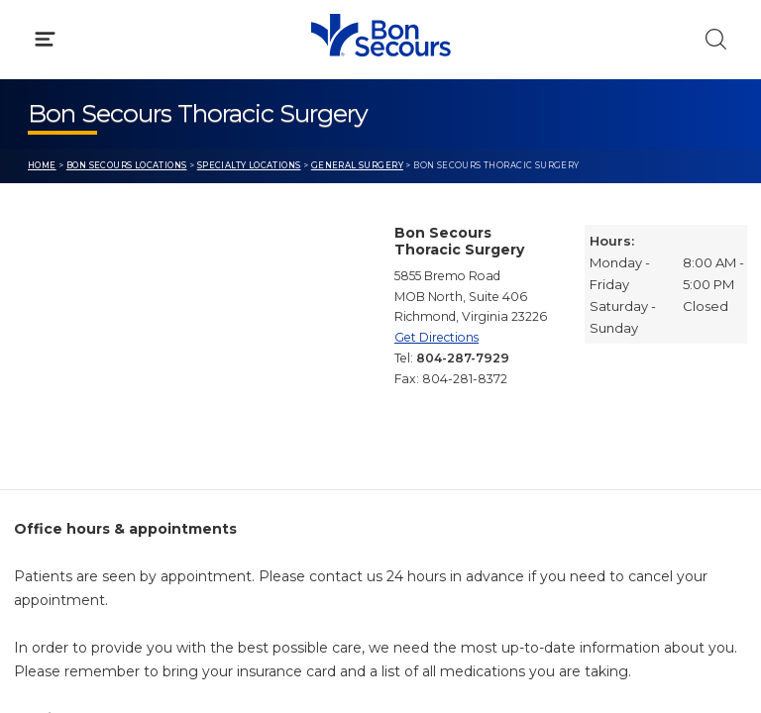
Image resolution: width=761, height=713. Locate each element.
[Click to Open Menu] (45, 39)
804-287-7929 (462, 358)
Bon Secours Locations (126, 165)
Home (42, 165)
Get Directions (436, 337)
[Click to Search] (716, 39)
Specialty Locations (249, 165)
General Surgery (357, 165)
